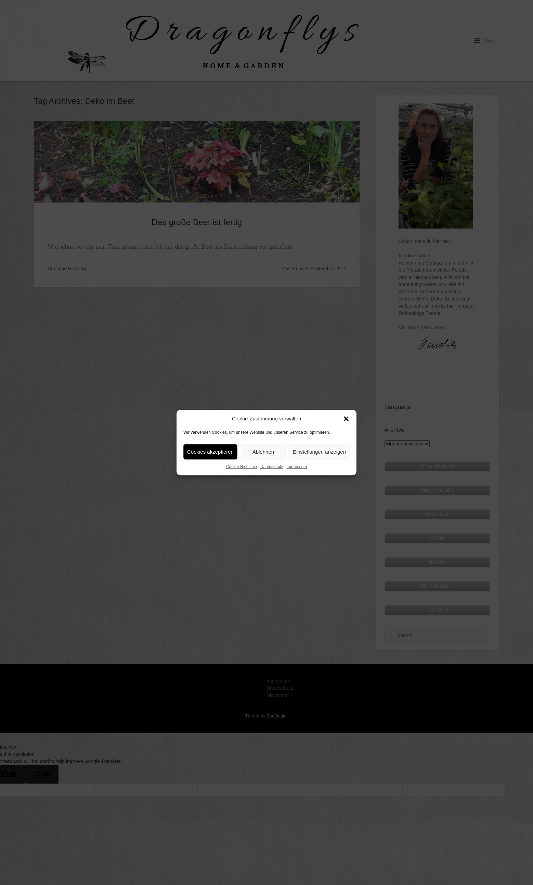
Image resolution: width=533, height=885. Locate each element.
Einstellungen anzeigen (319, 452)
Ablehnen (263, 452)
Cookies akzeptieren (210, 452)
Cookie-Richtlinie (241, 466)
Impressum (297, 466)
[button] (346, 418)
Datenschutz (271, 466)
